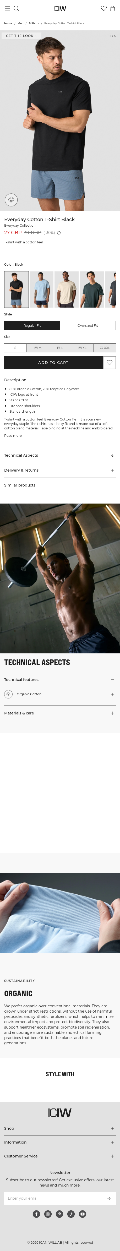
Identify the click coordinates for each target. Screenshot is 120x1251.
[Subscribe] (109, 1198)
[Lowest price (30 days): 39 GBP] (59, 232)
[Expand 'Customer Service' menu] (60, 1156)
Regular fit (32, 325)
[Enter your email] (53, 1198)
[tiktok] (71, 1214)
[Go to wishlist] (103, 8)
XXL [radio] (105, 348)
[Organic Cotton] (11, 200)
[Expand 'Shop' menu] (60, 1128)
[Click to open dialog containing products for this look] (30, 763)
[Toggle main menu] (7, 8)
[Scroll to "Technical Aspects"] (60, 455)
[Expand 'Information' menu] (60, 1142)
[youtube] (82, 1214)
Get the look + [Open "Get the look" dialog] (21, 36)
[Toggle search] (16, 8)
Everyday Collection (20, 225)
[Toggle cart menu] (112, 8)
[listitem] (16, 289)
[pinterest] (59, 1214)
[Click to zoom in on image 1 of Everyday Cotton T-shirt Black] (60, 120)
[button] (60, 470)
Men (21, 23)
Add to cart (53, 362)
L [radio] (60, 348)
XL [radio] (82, 348)
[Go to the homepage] (60, 8)
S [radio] (15, 348)
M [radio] (37, 348)
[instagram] (48, 1214)
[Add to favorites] (109, 362)
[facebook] (36, 1214)
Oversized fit (88, 325)
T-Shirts (34, 23)
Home (8, 23)
